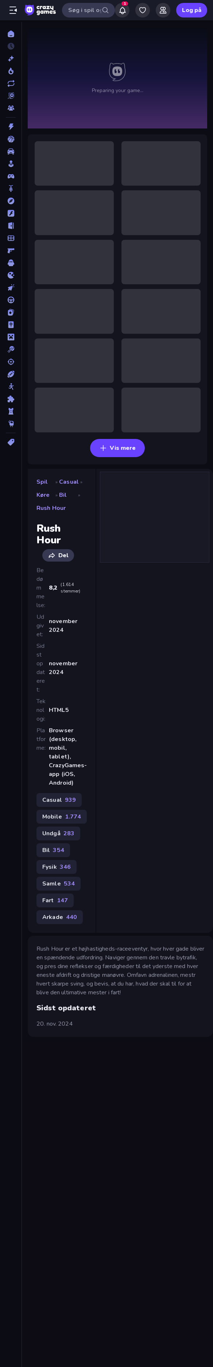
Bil (63, 495)
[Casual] (11, 164)
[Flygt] (11, 225)
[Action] (11, 126)
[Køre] (11, 300)
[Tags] (11, 442)
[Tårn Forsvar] (11, 411)
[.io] (11, 275)
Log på (191, 10)
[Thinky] (11, 423)
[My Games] (142, 10)
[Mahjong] (11, 324)
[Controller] (11, 176)
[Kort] (11, 312)
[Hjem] (11, 34)
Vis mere (118, 448)
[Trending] (11, 71)
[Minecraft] (11, 337)
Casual (69, 482)
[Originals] (11, 96)
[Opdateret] (11, 83)
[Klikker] (11, 287)
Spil (42, 482)
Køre (43, 495)
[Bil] (11, 151)
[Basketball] (11, 139)
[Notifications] (122, 10)
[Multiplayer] (11, 108)
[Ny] (11, 58)
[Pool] (11, 349)
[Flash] (11, 213)
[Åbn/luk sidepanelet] (13, 10)
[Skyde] (11, 362)
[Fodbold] (11, 238)
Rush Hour (51, 508)
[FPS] (11, 250)
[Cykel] (11, 188)
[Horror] (11, 263)
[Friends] (163, 10)
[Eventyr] (11, 201)
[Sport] (11, 374)
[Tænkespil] (11, 399)
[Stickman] (11, 386)
